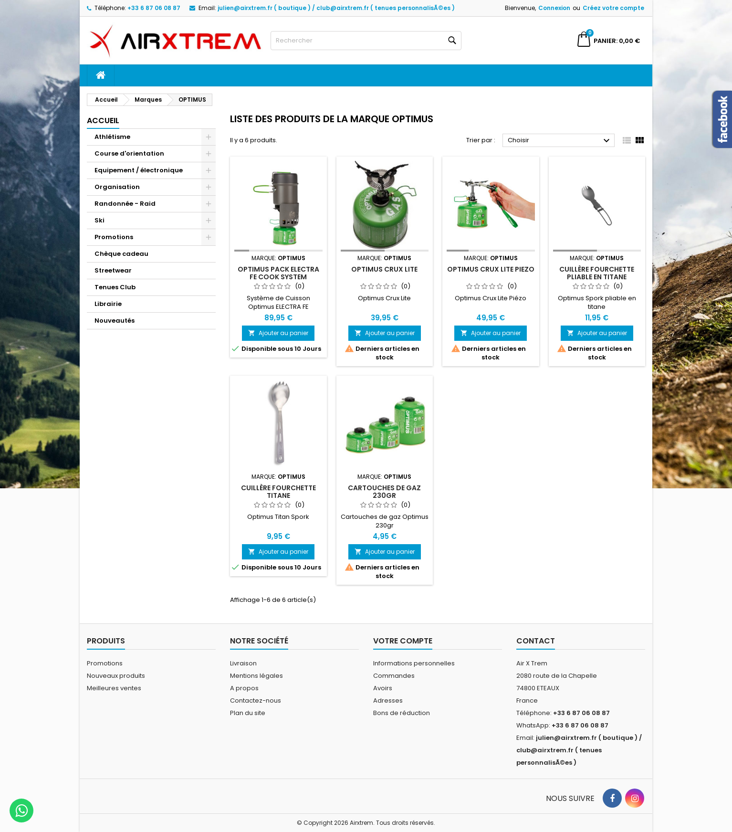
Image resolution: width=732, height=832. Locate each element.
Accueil (103, 120)
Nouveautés (114, 320)
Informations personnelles (414, 663)
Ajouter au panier (278, 333)
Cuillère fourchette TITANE (278, 491)
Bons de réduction (401, 712)
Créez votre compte (613, 8)
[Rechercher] (366, 40)
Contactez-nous (255, 700)
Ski (99, 220)
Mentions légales (256, 675)
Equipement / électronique (138, 170)
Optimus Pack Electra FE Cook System (278, 273)
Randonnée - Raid (125, 203)
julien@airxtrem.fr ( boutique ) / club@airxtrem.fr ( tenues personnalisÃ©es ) (336, 8)
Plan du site (247, 712)
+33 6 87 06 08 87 (153, 8)
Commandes (394, 675)
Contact (535, 640)
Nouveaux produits (116, 675)
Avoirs (382, 688)
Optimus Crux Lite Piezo (490, 269)
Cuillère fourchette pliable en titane (596, 273)
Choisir (560, 141)
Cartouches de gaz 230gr (384, 491)
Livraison (243, 663)
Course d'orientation (129, 153)
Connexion (554, 8)
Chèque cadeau (121, 253)
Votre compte (402, 640)
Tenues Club (115, 287)
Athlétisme (112, 136)
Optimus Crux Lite (384, 269)
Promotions (113, 237)
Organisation (117, 186)
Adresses (388, 700)
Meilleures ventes (114, 688)
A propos (244, 688)
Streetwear (113, 270)
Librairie (108, 303)
